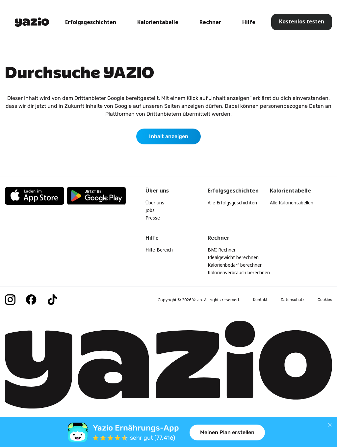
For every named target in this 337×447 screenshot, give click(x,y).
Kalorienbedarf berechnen (235, 265)
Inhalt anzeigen (168, 136)
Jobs (150, 210)
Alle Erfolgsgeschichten (232, 202)
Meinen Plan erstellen (227, 432)
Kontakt (260, 299)
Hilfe (248, 22)
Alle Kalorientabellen (291, 202)
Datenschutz (292, 299)
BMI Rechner (222, 250)
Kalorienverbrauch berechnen (239, 272)
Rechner (210, 22)
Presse (152, 218)
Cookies (325, 299)
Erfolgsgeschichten (90, 22)
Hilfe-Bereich (159, 250)
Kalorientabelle (157, 22)
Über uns (154, 202)
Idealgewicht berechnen (233, 257)
